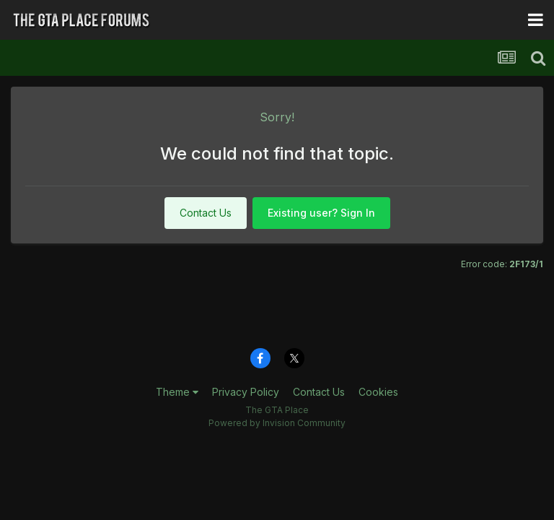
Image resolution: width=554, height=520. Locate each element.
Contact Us (206, 213)
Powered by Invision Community (277, 422)
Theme (177, 392)
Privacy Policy (245, 392)
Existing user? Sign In (321, 213)
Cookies (378, 392)
